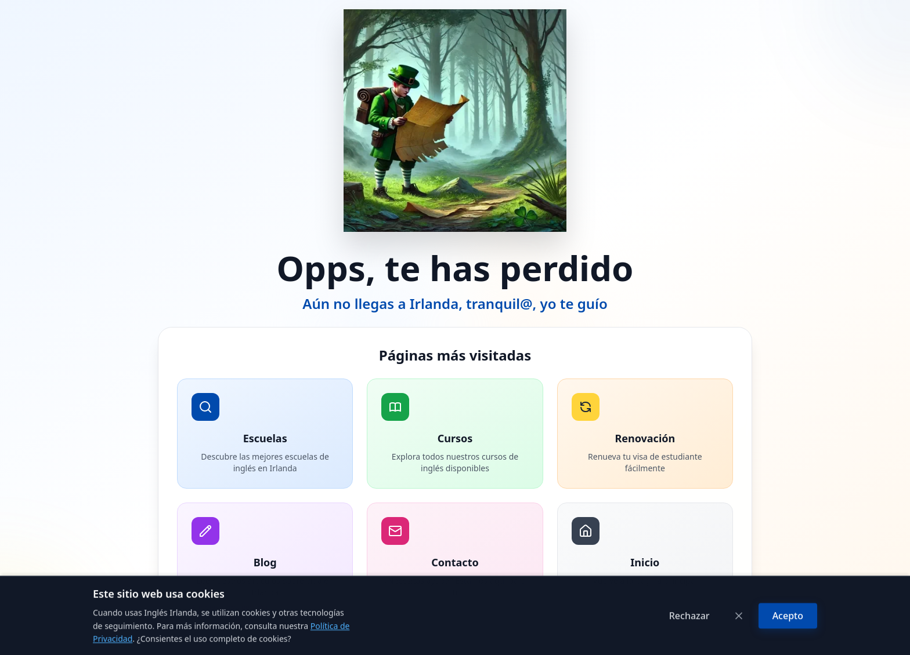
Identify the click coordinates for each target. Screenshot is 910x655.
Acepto (787, 640)
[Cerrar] (738, 640)
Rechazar (689, 640)
